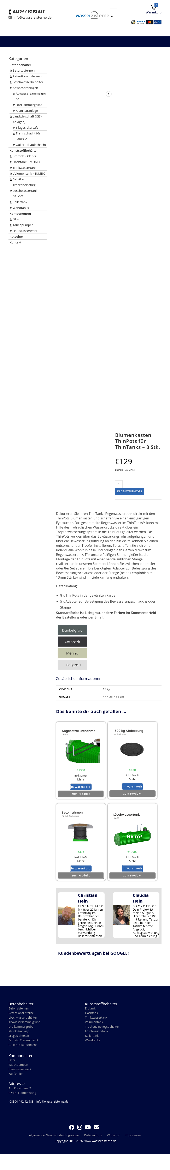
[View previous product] (109, 94)
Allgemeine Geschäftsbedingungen (54, 1142)
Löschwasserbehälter (28, 82)
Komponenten (20, 213)
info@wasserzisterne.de (32, 25)
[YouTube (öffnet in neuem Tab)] (88, 1134)
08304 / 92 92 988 (29, 19)
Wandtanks (21, 208)
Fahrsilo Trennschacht (24, 1046)
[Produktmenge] (119, 484)
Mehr (80, 780)
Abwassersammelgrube (25, 1027)
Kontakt (15, 242)
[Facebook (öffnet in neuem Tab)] (71, 1134)
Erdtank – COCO (24, 156)
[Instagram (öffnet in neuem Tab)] (79, 1134)
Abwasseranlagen (25, 88)
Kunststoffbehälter (24, 150)
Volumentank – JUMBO (29, 173)
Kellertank (20, 202)
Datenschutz (93, 1142)
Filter (16, 219)
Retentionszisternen (27, 76)
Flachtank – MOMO (26, 162)
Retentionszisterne (22, 1017)
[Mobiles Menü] (14, 44)
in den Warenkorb (129, 491)
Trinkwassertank (24, 167)
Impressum (133, 1142)
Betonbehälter (20, 65)
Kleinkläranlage (27, 110)
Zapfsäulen (16, 1080)
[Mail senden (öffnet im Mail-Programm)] (96, 1134)
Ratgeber (16, 236)
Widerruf (113, 1142)
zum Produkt (81, 796)
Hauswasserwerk (25, 231)
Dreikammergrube (29, 105)
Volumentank (94, 1027)
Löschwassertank (97, 1036)
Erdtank (90, 1013)
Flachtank (92, 1017)
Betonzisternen (24, 70)
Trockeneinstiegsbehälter (103, 1032)
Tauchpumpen (23, 225)
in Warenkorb (80, 789)
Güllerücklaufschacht (31, 145)
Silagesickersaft (27, 127)
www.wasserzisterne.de (100, 1148)
